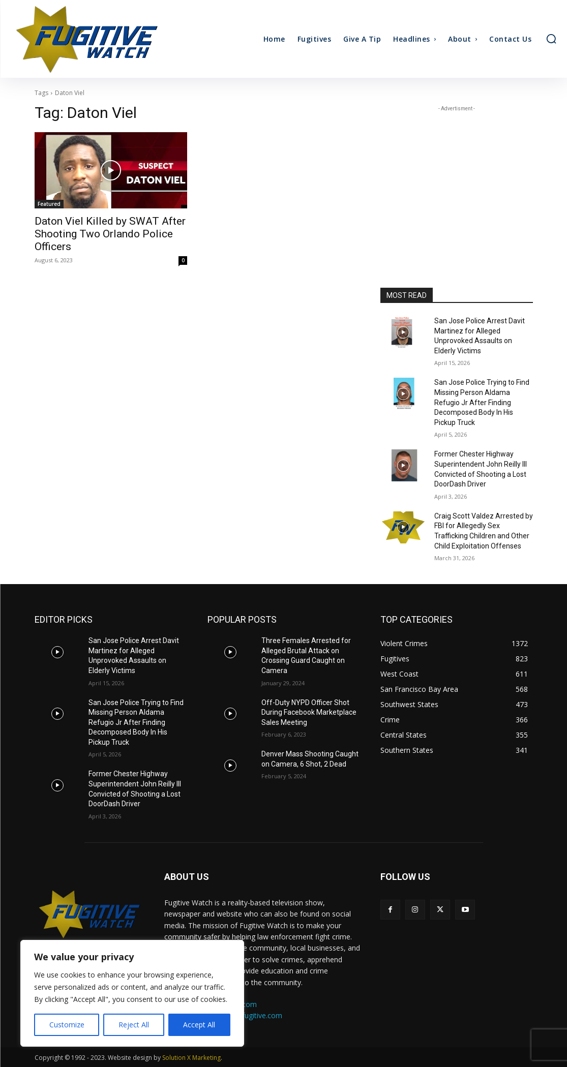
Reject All (133, 1024)
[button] (551, 38)
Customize (66, 1024)
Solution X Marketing (191, 1057)
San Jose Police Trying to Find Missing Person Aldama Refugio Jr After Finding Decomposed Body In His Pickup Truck (481, 402)
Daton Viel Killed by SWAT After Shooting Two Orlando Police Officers (110, 234)
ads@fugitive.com (253, 1015)
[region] (132, 993)
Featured (49, 203)
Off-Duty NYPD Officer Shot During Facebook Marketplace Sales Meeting (308, 712)
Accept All (199, 1024)
